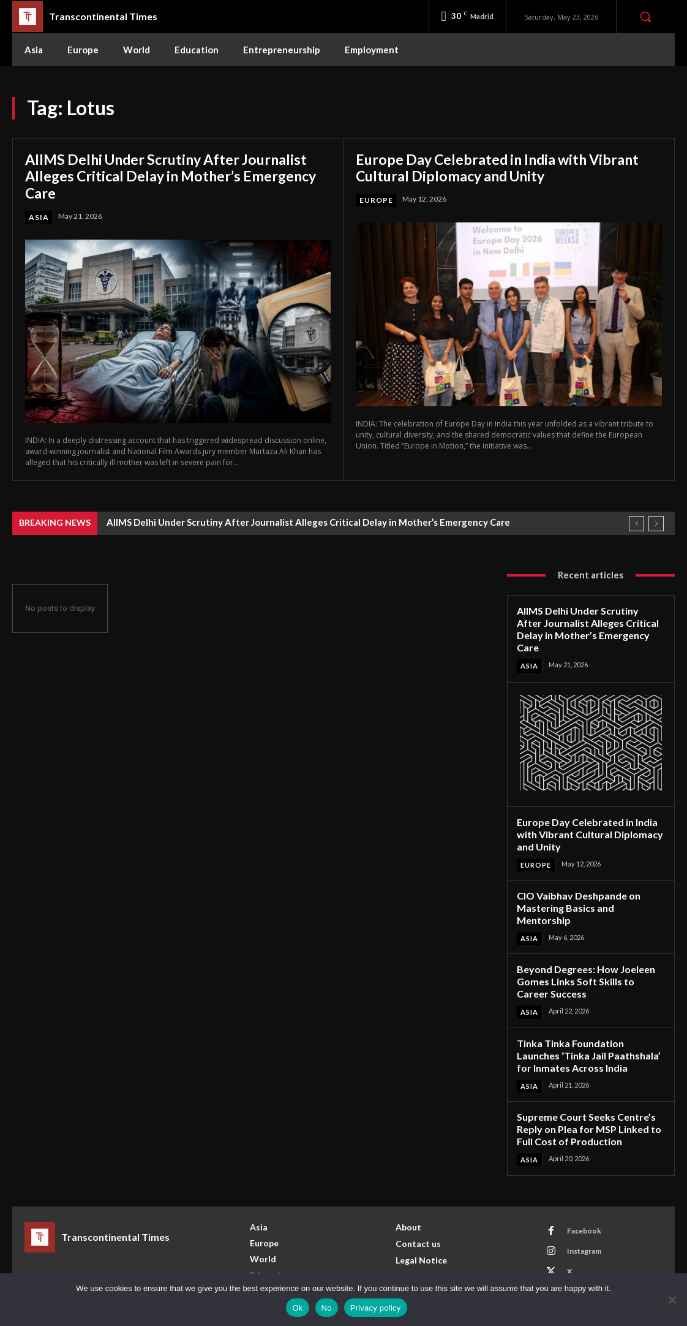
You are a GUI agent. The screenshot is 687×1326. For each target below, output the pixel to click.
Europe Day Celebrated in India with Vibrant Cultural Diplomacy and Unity (502, 167)
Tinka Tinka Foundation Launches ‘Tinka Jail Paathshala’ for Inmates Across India (590, 1021)
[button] (645, 16)
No (326, 1308)
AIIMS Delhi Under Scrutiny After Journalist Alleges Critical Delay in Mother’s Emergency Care (175, 176)
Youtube (580, 1254)
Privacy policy (375, 1308)
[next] (656, 523)
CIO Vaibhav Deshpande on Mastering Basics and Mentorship (589, 884)
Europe (376, 200)
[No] (672, 1300)
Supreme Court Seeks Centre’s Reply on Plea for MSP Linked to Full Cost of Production (584, 1092)
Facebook (583, 1193)
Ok (297, 1308)
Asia (39, 217)
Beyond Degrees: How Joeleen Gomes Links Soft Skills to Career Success (587, 950)
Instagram (583, 1213)
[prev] (636, 523)
